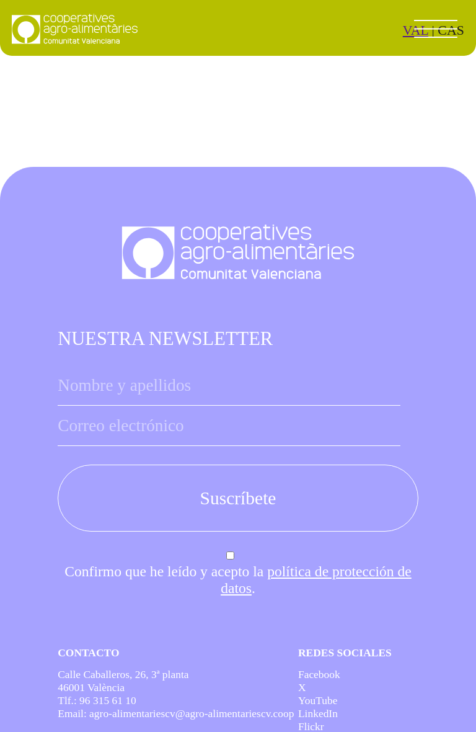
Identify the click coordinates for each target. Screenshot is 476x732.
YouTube (318, 700)
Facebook (319, 674)
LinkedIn (318, 713)
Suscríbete (238, 498)
